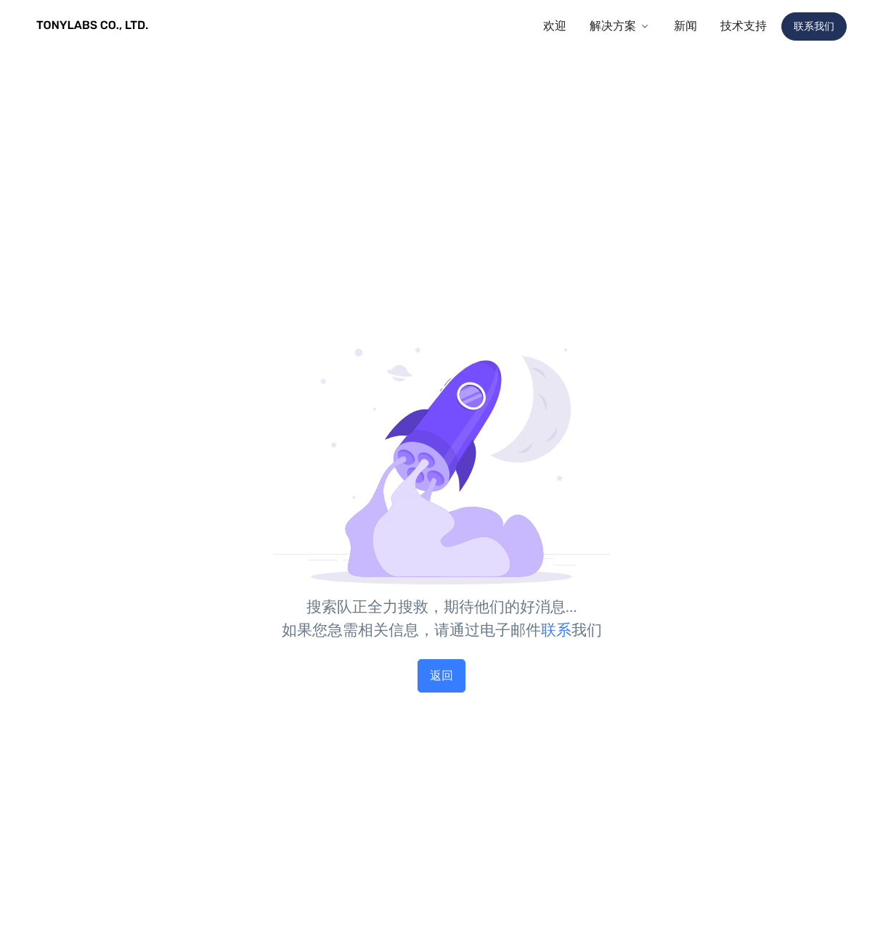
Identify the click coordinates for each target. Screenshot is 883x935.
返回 (441, 675)
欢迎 (554, 26)
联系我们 (814, 26)
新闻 (685, 26)
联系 (556, 630)
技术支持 (743, 26)
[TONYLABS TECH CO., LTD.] (94, 26)
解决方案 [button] (613, 26)
